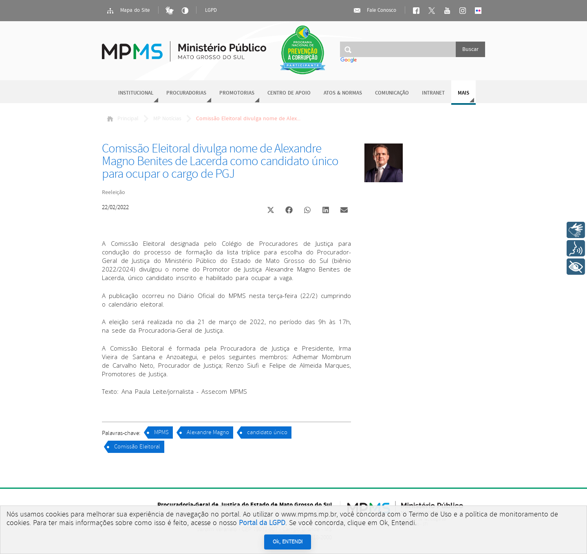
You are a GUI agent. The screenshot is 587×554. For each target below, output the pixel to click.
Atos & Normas (343, 93)
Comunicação (392, 93)
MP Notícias (167, 118)
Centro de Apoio (289, 93)
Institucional (135, 93)
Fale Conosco (374, 11)
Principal (123, 118)
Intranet (433, 93)
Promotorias (236, 93)
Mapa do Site (128, 11)
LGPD (211, 10)
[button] (270, 211)
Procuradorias (186, 93)
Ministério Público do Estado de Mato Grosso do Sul (184, 46)
